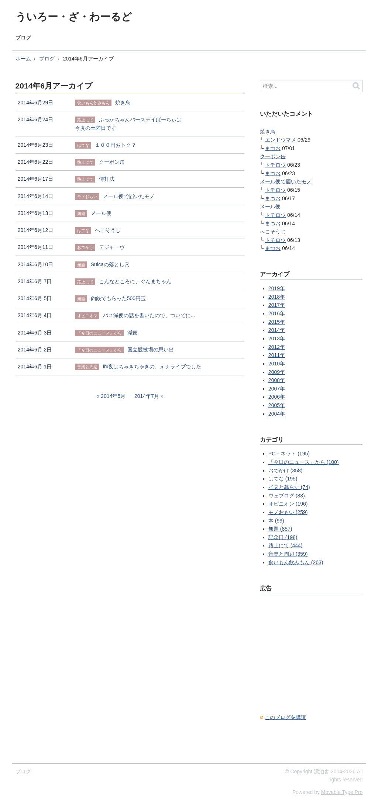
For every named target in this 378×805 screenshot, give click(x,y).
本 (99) (276, 521)
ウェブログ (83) (286, 496)
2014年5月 (113, 396)
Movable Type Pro (342, 792)
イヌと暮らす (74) (289, 487)
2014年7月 (146, 396)
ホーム (23, 59)
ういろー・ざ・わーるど (74, 16)
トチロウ (275, 165)
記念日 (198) (283, 537)
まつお (273, 148)
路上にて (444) (285, 545)
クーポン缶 (273, 156)
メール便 (270, 206)
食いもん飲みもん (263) (295, 562)
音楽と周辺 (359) (288, 554)
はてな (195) (283, 479)
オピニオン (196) (288, 504)
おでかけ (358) (285, 470)
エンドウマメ (280, 140)
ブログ (23, 38)
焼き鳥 (267, 132)
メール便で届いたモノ (286, 181)
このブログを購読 (285, 717)
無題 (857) (280, 529)
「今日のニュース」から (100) (303, 462)
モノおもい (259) (288, 512)
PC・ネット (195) (289, 454)
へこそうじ (273, 232)
